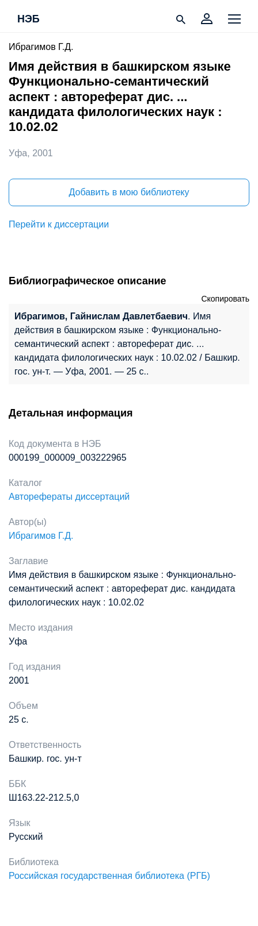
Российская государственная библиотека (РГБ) (109, 876)
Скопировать (225, 298)
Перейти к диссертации (59, 224)
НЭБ (28, 19)
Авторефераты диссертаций (69, 496)
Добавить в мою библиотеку (129, 192)
